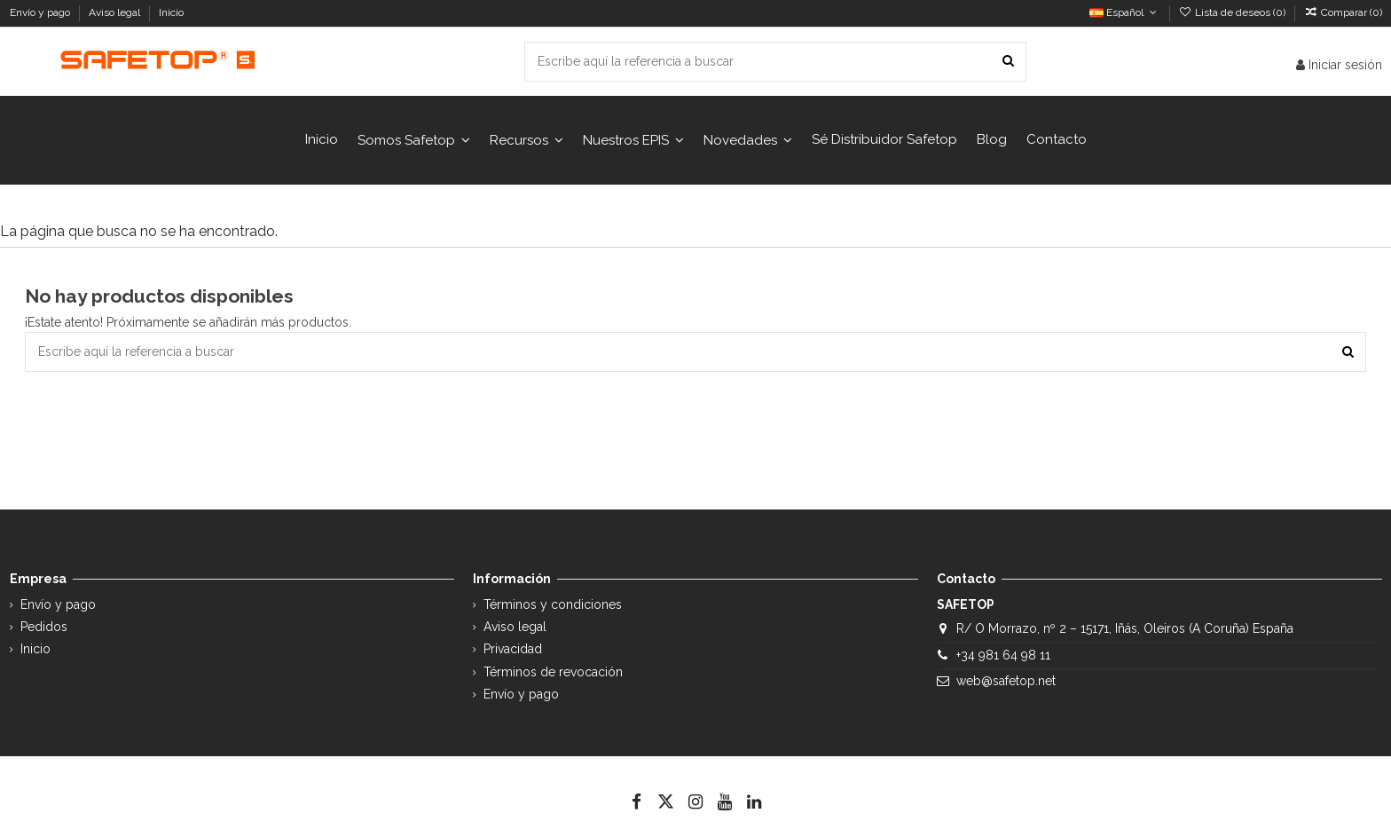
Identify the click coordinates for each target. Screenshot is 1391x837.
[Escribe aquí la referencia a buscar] (1008, 62)
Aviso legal (116, 12)
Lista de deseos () (1233, 12)
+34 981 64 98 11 (1003, 655)
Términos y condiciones (552, 604)
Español (1124, 12)
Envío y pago (41, 12)
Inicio (171, 12)
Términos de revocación (553, 672)
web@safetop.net (1006, 681)
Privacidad (512, 649)
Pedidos (43, 627)
